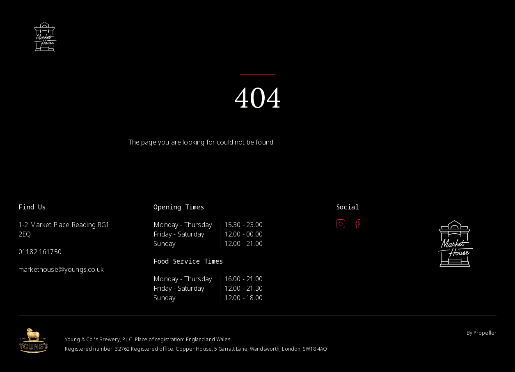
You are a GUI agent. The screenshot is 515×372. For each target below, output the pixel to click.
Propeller (485, 332)
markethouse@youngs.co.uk (61, 269)
